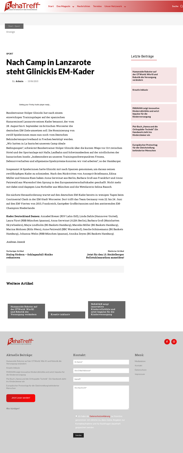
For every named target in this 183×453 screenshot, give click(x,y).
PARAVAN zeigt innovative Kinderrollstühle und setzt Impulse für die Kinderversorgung (103, 309)
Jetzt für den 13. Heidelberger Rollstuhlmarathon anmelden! (105, 256)
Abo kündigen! (13, 408)
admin (19, 81)
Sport (17, 26)
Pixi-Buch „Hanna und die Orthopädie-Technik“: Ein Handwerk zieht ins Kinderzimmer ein (145, 130)
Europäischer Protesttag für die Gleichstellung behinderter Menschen (145, 148)
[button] (177, 6)
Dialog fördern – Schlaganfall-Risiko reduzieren (29, 256)
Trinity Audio (34, 105)
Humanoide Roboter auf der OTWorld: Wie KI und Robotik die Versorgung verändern (24, 310)
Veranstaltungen (19, 301)
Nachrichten (57, 308)
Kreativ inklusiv (60, 314)
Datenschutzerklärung (100, 416)
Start (10, 26)
